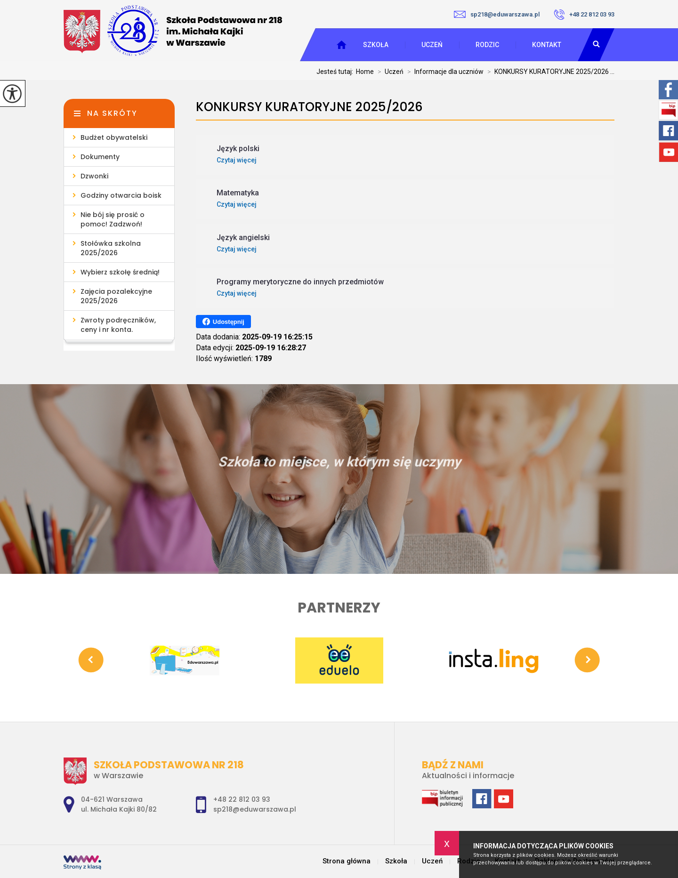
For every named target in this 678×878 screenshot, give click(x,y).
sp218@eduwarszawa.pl (497, 14)
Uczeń (432, 44)
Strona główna (347, 861)
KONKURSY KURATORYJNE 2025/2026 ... (549, 71)
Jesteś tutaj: (336, 71)
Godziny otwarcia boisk (121, 195)
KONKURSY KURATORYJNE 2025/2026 (309, 107)
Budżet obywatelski (114, 137)
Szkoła (375, 44)
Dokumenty (100, 156)
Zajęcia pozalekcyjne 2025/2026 (116, 296)
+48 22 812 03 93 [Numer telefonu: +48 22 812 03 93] (241, 799)
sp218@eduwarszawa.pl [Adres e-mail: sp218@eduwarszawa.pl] (254, 809)
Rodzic (487, 44)
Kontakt (546, 44)
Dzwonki (94, 176)
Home (365, 71)
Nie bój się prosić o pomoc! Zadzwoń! (113, 219)
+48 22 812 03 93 (584, 14)
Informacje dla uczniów (444, 71)
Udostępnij (223, 321)
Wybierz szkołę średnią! (120, 272)
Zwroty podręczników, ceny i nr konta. (118, 324)
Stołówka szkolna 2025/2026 (111, 248)
